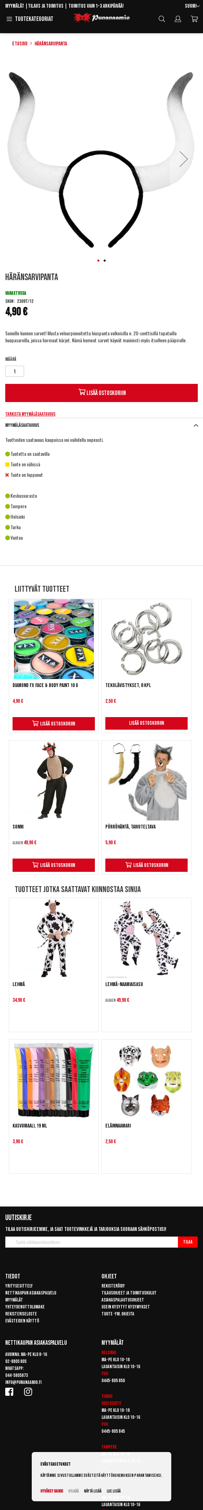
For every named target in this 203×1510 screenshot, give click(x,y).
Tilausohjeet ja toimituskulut (129, 1293)
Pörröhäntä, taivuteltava (130, 827)
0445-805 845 (113, 1431)
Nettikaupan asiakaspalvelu (30, 1293)
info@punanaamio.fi (23, 1382)
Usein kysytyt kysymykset (126, 1307)
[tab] (101, 425)
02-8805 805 (16, 1361)
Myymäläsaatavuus (22, 425)
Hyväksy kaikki (51, 1491)
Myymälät (14, 6)
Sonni (18, 827)
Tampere (109, 1447)
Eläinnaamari (118, 1126)
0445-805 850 (113, 1381)
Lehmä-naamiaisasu (124, 984)
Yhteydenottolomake (25, 1307)
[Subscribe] (188, 1242)
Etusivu (20, 44)
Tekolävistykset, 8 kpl (128, 685)
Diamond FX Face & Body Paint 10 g (45, 685)
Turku (107, 1396)
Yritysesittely (19, 1286)
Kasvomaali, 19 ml (30, 1126)
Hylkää (73, 1491)
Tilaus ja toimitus (45, 6)
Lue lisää (114, 1491)
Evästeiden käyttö (22, 1321)
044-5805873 (16, 1375)
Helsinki (109, 1353)
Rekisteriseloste (21, 1314)
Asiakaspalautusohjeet (123, 1300)
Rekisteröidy (113, 1286)
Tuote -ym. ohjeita (118, 1314)
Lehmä (19, 984)
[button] (192, 6)
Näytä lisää (93, 1491)
